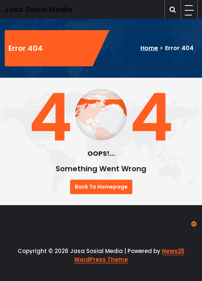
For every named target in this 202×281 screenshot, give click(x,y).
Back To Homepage (101, 186)
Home (149, 48)
